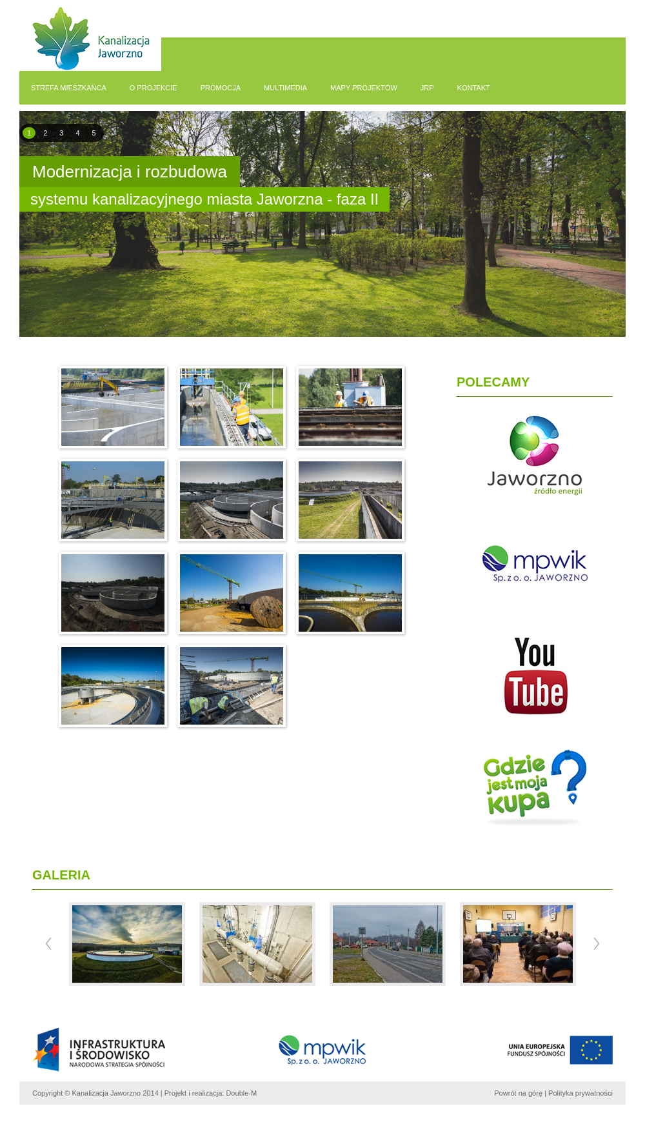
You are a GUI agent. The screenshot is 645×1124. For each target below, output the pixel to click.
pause (320, 234)
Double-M (241, 1093)
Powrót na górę (518, 1093)
